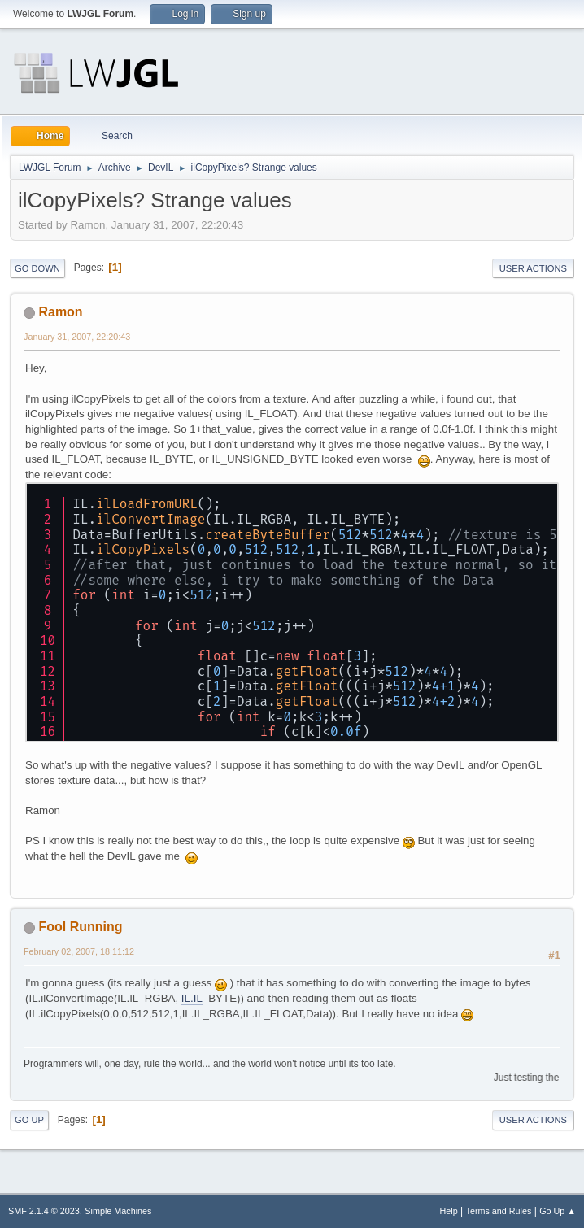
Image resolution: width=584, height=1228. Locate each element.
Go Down (37, 268)
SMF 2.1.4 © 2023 (44, 1211)
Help (449, 1211)
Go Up (29, 1120)
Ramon (60, 312)
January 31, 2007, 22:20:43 (77, 337)
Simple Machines (118, 1211)
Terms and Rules (499, 1211)
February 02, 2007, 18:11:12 (79, 951)
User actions (533, 268)
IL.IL (192, 998)
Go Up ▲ (557, 1211)
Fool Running (80, 927)
